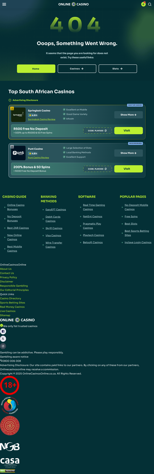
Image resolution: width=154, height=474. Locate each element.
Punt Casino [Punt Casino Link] (35, 148)
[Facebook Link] (3, 332)
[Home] (36, 68)
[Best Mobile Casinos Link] (16, 249)
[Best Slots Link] (136, 224)
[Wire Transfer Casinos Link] (54, 245)
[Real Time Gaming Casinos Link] (93, 207)
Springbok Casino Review (41, 119)
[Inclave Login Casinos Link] (136, 242)
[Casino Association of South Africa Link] (10, 463)
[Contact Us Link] (7, 273)
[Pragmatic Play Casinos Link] (93, 226)
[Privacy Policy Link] (8, 277)
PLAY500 (101, 130)
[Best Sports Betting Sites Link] (136, 233)
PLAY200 (101, 168)
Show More (129, 114)
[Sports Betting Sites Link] (12, 303)
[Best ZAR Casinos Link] (16, 228)
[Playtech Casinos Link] (93, 235)
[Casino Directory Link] (10, 298)
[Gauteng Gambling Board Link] (10, 426)
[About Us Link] (6, 269)
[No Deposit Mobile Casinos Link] (136, 207)
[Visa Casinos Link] (54, 235)
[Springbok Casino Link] (18, 115)
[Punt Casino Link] (18, 153)
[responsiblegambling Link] (10, 406)
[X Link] (3, 339)
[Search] (150, 4)
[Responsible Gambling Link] (14, 286)
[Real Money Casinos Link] (12, 307)
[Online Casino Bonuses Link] (16, 207)
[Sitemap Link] (5, 315)
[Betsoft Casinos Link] (93, 242)
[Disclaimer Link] (6, 282)
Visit (129, 130)
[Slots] (118, 68)
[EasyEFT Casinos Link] (54, 210)
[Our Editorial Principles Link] (14, 290)
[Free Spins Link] (136, 216)
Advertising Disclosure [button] (23, 100)
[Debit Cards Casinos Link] (54, 219)
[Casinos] (77, 68)
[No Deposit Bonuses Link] (16, 218)
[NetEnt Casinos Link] (93, 216)
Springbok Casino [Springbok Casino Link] (39, 110)
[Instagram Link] (3, 346)
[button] (4, 4)
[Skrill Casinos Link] (54, 228)
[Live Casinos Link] (7, 311)
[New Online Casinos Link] (16, 237)
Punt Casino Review (38, 157)
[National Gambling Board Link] (10, 447)
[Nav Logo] (74, 4)
